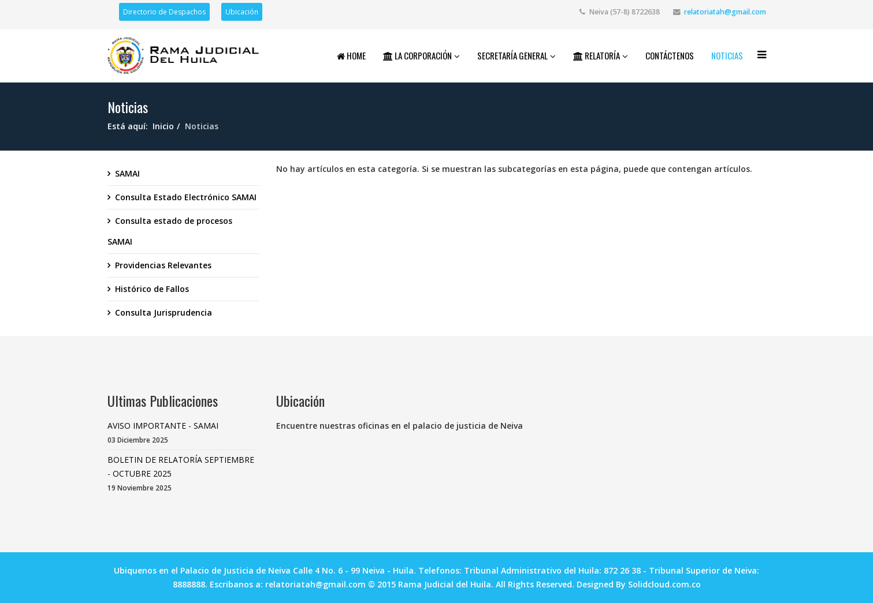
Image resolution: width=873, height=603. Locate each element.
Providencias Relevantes (163, 265)
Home (351, 55)
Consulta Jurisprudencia (163, 312)
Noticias (727, 55)
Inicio (163, 126)
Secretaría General (512, 55)
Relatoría (596, 55)
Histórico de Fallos (152, 288)
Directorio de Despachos (164, 12)
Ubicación (241, 12)
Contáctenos (669, 55)
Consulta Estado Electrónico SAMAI (186, 197)
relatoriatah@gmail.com (725, 12)
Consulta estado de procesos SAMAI (169, 231)
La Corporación (417, 55)
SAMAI (127, 173)
